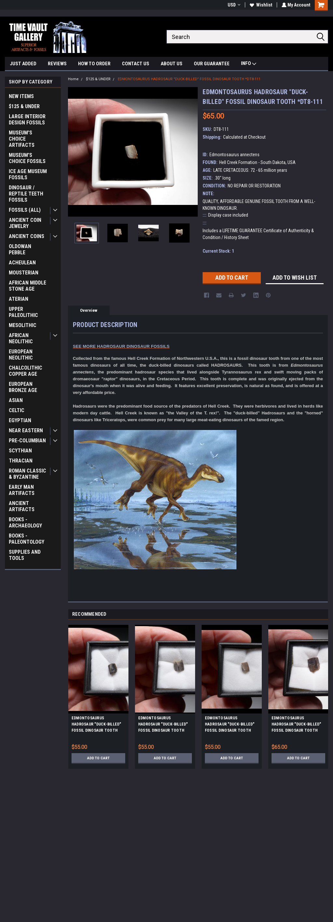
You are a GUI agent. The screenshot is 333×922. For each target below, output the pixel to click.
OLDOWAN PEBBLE (20, 249)
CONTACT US (135, 64)
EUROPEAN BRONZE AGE (23, 387)
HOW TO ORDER (94, 64)
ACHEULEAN (22, 262)
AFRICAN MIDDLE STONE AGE (27, 286)
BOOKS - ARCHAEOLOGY (25, 522)
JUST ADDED (23, 64)
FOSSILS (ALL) (25, 210)
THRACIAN (21, 461)
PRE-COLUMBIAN (27, 440)
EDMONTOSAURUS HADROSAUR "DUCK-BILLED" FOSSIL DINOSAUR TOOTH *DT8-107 (296, 725)
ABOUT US (171, 64)
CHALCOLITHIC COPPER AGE (25, 371)
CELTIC (16, 410)
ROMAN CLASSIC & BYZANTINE (27, 474)
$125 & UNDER (24, 106)
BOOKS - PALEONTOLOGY (26, 539)
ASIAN (16, 400)
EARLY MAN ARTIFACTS (21, 490)
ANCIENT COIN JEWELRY (25, 223)
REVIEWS (57, 64)
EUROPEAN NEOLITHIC (21, 354)
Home (73, 79)
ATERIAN (18, 299)
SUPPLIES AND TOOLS (25, 555)
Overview (88, 310)
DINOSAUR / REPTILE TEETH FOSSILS (26, 193)
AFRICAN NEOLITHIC (21, 338)
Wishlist (260, 4)
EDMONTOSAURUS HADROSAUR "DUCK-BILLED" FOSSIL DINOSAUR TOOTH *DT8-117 (230, 725)
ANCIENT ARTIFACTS (21, 506)
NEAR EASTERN (26, 430)
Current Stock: (218, 251)
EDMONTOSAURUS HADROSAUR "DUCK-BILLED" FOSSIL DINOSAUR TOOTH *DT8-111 (189, 79)
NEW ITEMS (21, 96)
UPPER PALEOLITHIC (23, 312)
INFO (248, 64)
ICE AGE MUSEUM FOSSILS (28, 174)
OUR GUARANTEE (212, 64)
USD (233, 4)
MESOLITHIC (22, 325)
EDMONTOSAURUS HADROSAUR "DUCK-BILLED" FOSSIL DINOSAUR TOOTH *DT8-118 (96, 725)
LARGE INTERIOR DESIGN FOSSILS (27, 119)
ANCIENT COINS (26, 236)
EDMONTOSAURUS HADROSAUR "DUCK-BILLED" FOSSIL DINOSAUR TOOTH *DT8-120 (163, 725)
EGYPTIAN (20, 420)
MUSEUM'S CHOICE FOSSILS (27, 158)
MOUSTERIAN (23, 273)
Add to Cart (98, 758)
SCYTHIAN (20, 451)
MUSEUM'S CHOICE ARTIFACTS (21, 139)
